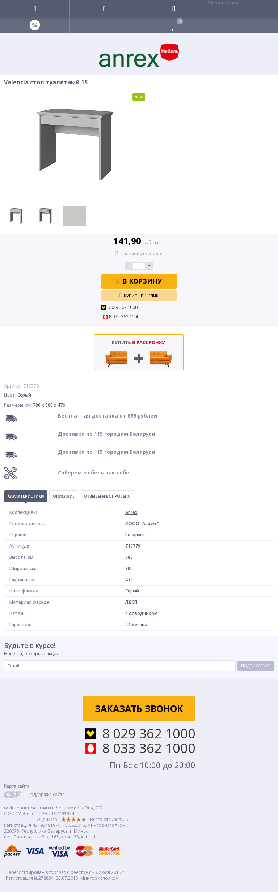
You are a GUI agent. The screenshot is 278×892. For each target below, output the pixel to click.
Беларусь (135, 535)
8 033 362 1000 (124, 317)
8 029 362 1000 (122, 307)
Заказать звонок (139, 708)
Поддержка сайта (46, 794)
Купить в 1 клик (139, 295)
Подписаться (256, 665)
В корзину (139, 281)
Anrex (131, 512)
